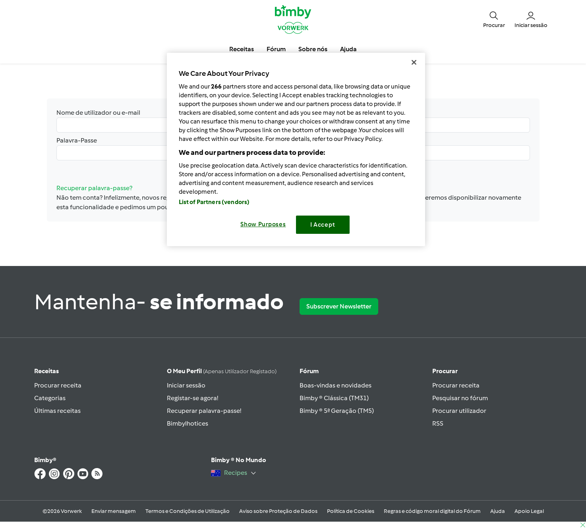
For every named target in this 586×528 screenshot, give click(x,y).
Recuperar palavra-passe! (204, 410)
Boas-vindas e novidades (335, 385)
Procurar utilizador (459, 410)
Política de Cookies (350, 511)
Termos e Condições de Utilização (187, 511)
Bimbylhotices (187, 423)
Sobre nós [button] (312, 49)
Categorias (50, 398)
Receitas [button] (241, 49)
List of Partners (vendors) (214, 202)
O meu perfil (222, 371)
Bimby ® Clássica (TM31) (334, 398)
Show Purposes (263, 224)
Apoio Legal (529, 511)
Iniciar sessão (186, 385)
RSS (437, 423)
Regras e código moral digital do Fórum (432, 511)
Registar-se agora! (192, 398)
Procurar (445, 371)
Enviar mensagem (113, 511)
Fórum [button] (276, 49)
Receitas (46, 371)
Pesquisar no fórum (460, 398)
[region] (296, 149)
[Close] (414, 62)
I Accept (322, 224)
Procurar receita (57, 385)
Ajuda (497, 511)
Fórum (309, 371)
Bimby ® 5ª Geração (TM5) (337, 410)
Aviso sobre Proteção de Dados (278, 511)
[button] (494, 19)
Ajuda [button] (348, 49)
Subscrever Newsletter (338, 306)
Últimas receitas (57, 410)
